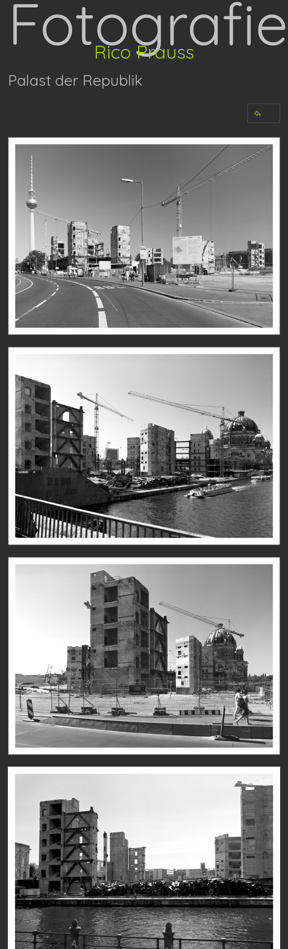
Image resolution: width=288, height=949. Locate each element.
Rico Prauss (144, 51)
